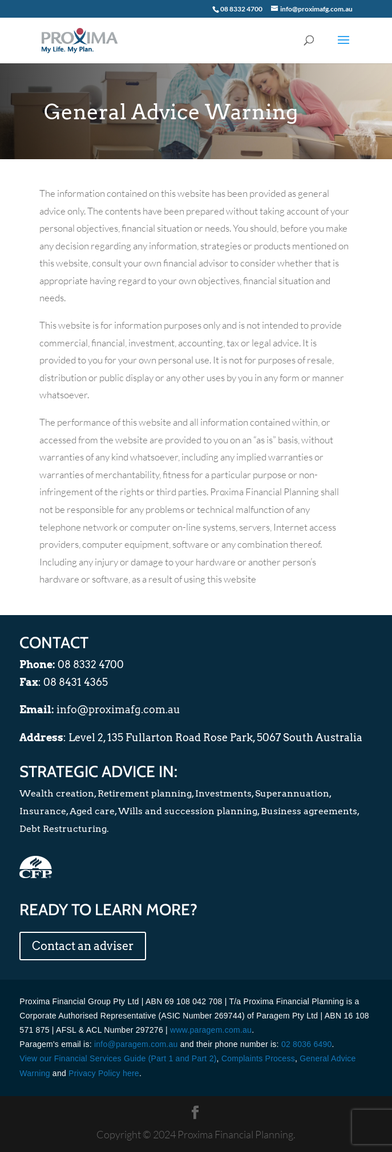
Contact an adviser (83, 946)
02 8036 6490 (306, 1044)
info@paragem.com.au (136, 1044)
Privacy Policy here (103, 1073)
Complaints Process (258, 1058)
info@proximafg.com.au (118, 710)
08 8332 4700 (241, 9)
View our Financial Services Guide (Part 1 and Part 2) (117, 1058)
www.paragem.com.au (211, 1029)
